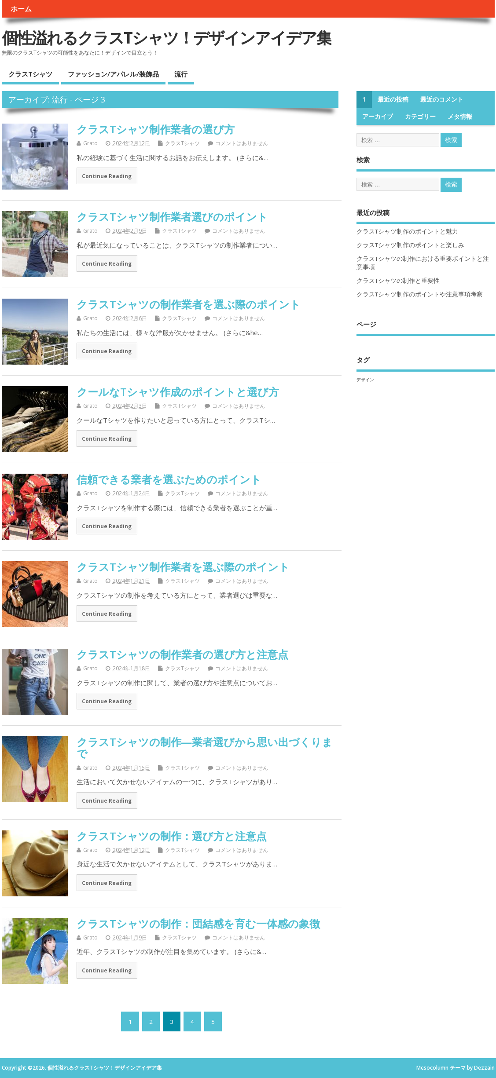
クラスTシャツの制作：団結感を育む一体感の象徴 (198, 923)
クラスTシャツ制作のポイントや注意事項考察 (419, 294)
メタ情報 (460, 117)
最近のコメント (441, 99)
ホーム (21, 9)
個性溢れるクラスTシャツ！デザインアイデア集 (166, 37)
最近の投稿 (393, 99)
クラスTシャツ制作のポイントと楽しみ (410, 245)
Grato (90, 143)
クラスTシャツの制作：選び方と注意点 (172, 836)
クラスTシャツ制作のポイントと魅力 (407, 231)
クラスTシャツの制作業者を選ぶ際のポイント (189, 304)
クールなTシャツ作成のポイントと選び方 (178, 391)
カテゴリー (420, 117)
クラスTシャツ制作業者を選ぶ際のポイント (183, 566)
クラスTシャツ (30, 73)
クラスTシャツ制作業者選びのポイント (172, 216)
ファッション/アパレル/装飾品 (113, 73)
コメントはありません (241, 143)
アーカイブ (377, 117)
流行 (180, 73)
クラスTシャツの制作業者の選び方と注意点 (182, 654)
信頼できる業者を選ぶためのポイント (169, 479)
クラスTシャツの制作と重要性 (398, 281)
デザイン (365, 379)
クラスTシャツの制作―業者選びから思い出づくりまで (205, 747)
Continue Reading (107, 175)
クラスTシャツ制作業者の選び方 (156, 129)
